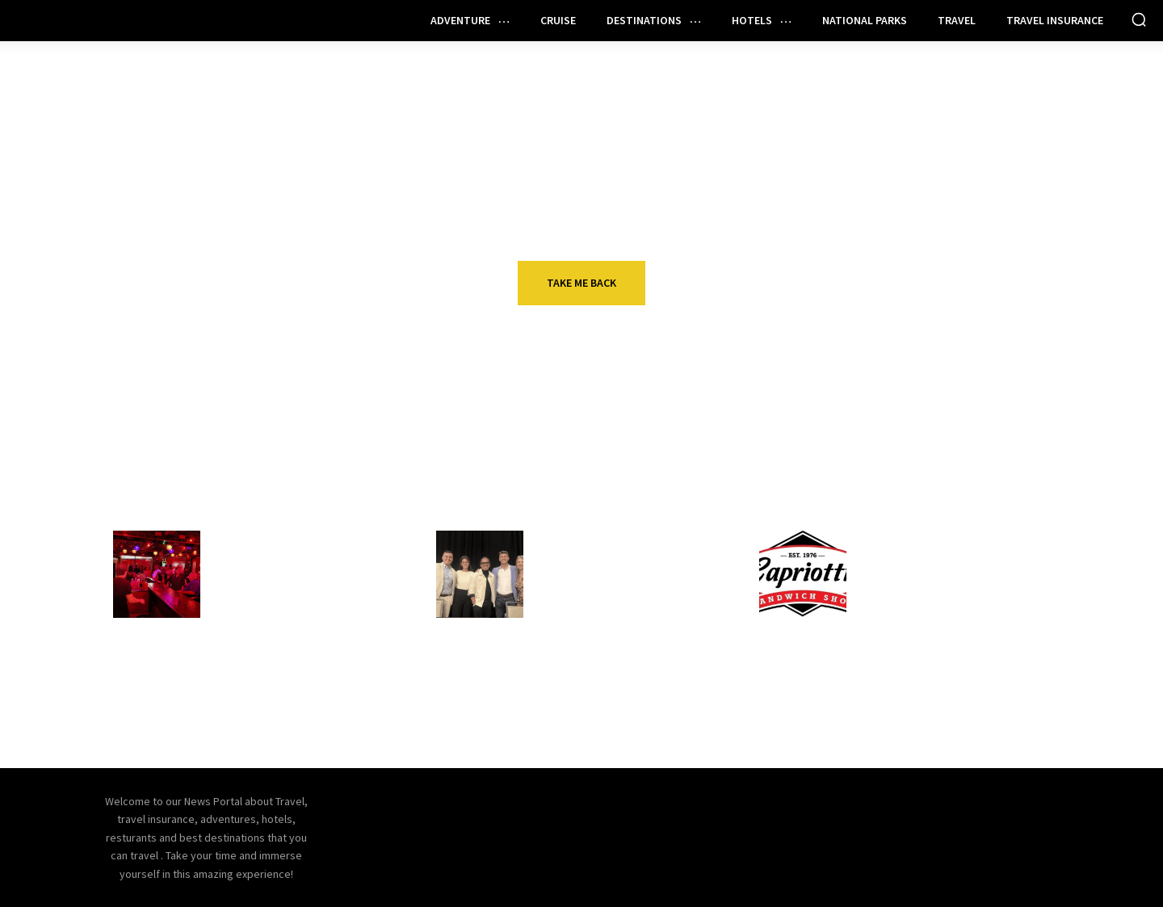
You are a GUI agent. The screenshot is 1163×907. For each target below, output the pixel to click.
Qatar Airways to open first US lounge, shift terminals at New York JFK (629, 694)
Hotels (563, 540)
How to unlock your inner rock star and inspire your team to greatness (295, 694)
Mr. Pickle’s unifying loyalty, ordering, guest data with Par (954, 684)
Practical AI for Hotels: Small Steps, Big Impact (630, 572)
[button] (1139, 19)
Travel (562, 651)
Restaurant (255, 540)
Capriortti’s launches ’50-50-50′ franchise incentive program (951, 582)
